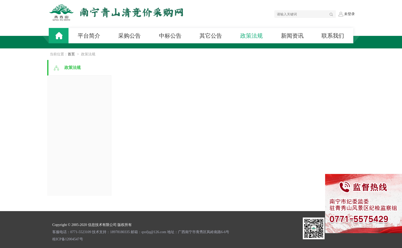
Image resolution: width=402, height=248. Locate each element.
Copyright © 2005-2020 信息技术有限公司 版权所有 (92, 225)
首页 (71, 54)
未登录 (346, 14)
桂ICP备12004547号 (67, 239)
